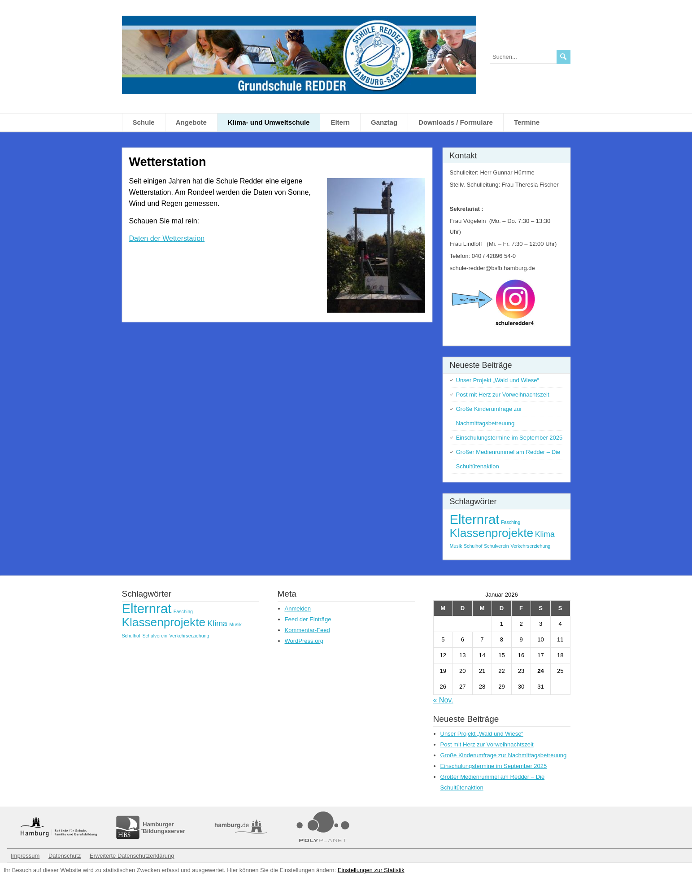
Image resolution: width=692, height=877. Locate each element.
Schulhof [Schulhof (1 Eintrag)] (473, 546)
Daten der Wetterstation (167, 238)
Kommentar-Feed (307, 630)
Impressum (25, 855)
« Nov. (443, 700)
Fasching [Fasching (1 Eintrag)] (510, 522)
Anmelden (298, 608)
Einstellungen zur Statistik (371, 870)
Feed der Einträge (308, 619)
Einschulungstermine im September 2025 (509, 437)
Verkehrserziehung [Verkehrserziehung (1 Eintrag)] (530, 546)
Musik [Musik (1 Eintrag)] (456, 546)
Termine (527, 122)
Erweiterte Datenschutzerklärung (132, 855)
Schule (144, 122)
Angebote (191, 122)
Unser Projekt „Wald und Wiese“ (497, 380)
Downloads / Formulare (455, 122)
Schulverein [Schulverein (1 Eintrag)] (496, 546)
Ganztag (384, 122)
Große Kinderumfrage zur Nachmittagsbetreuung (503, 755)
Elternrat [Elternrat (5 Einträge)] (475, 519)
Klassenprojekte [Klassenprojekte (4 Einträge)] (492, 533)
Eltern (340, 122)
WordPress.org (304, 640)
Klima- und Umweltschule (269, 122)
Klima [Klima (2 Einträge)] (545, 534)
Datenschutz (64, 855)
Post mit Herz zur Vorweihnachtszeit (502, 394)
